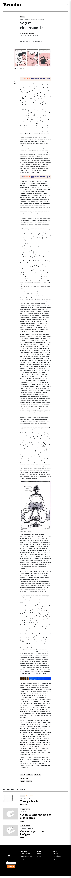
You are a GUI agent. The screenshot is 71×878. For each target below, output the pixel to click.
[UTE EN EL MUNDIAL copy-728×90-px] (35, 678)
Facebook (39, 853)
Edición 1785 (37, 774)
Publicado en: (23, 772)
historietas (29, 781)
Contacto (55, 859)
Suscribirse (55, 853)
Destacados (29, 774)
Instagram (39, 856)
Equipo (54, 858)
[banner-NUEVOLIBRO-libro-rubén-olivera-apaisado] (35, 78)
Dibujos (22, 781)
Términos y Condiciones (58, 855)
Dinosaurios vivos (25, 809)
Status (54, 861)
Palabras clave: (24, 778)
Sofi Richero (24, 804)
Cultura (22, 16)
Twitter (38, 855)
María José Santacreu (27, 33)
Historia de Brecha (57, 856)
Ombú (22, 821)
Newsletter (39, 858)
